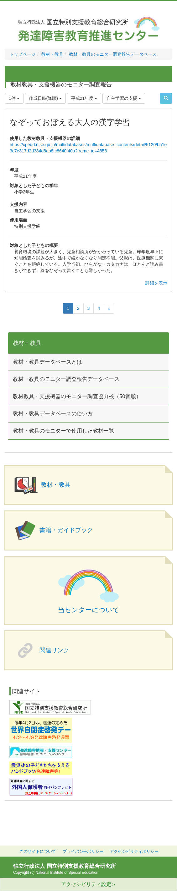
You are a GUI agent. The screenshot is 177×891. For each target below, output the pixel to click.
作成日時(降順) (45, 98)
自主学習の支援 (124, 98)
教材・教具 (52, 54)
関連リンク (54, 650)
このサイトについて (37, 851)
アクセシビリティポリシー (134, 851)
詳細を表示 (156, 282)
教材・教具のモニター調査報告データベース (113, 54)
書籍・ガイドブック (66, 530)
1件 (14, 98)
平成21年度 (84, 98)
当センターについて (88, 610)
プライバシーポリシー (83, 851)
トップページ (22, 54)
